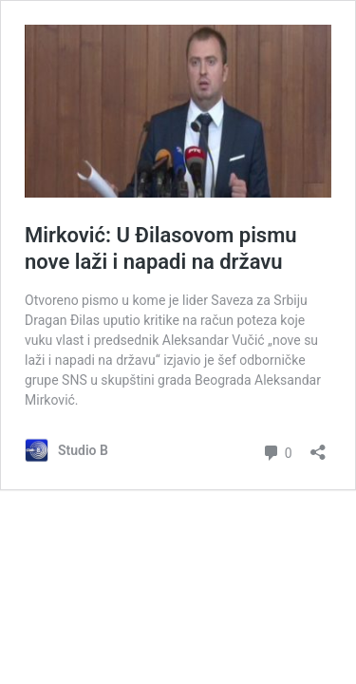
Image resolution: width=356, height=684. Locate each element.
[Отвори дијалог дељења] (318, 446)
